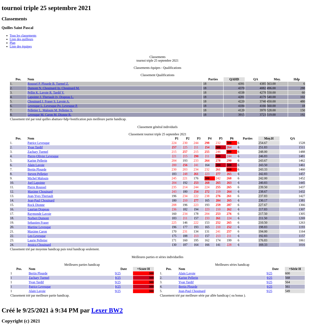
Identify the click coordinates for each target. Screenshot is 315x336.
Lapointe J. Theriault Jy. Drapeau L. (51, 97)
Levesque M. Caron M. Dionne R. (50, 114)
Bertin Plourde (37, 169)
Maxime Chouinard (40, 191)
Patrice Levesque (39, 143)
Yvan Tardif (35, 147)
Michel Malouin (38, 178)
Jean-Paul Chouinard (41, 200)
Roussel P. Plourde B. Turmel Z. (48, 83)
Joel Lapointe (36, 182)
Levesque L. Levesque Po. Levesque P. (53, 106)
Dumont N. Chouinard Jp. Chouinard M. (54, 88)
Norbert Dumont (38, 218)
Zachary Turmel (38, 151)
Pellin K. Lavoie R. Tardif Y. (46, 92)
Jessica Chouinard (39, 244)
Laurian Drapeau (38, 209)
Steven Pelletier (38, 174)
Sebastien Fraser (38, 222)
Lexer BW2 (107, 310)
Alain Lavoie (36, 165)
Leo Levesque (37, 236)
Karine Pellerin (37, 160)
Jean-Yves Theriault (40, 196)
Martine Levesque (39, 227)
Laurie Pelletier (37, 240)
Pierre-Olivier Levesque (43, 156)
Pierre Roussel (37, 187)
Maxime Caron (37, 231)
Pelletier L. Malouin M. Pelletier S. (50, 110)
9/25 (118, 273)
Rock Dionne (36, 205)
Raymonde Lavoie (39, 213)
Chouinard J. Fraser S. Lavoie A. (49, 101)
